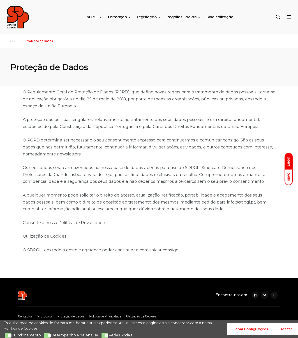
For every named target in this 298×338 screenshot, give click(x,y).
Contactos (25, 316)
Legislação (147, 17)
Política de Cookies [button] (20, 328)
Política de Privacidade (81, 222)
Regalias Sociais (182, 17)
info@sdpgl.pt (241, 202)
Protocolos (45, 316)
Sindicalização (220, 17)
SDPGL (92, 17)
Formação (117, 17)
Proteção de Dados (71, 316)
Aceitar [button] (286, 329)
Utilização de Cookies (44, 236)
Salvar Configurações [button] (250, 329)
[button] (7, 335)
